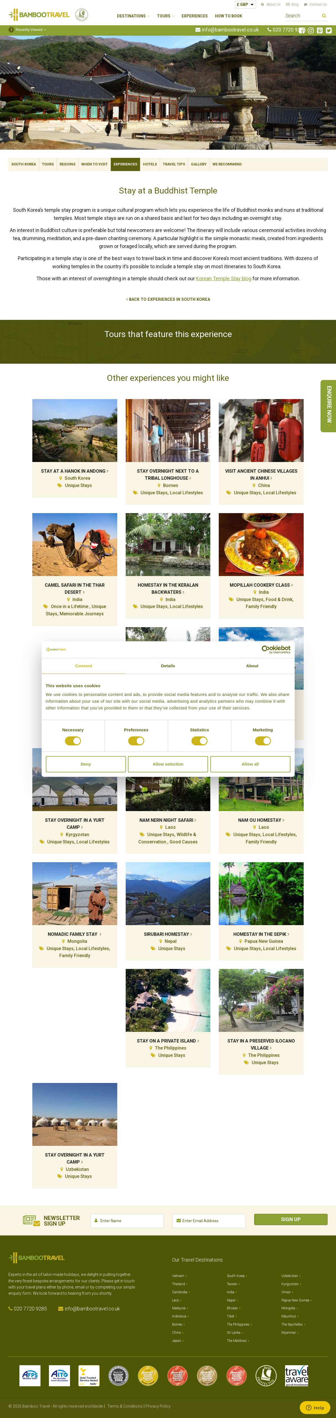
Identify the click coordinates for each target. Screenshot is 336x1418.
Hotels (150, 164)
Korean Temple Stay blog (223, 278)
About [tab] (252, 665)
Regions (67, 164)
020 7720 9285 (289, 29)
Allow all (250, 764)
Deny (86, 764)
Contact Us (318, 4)
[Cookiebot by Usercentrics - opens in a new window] (265, 649)
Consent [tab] (83, 665)
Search (324, 16)
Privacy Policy (158, 1406)
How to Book (228, 16)
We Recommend (227, 164)
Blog (295, 4)
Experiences (195, 16)
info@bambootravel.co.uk (230, 29)
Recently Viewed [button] (25, 30)
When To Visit (94, 164)
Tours (48, 164)
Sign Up (291, 1219)
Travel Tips (174, 164)
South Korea (23, 164)
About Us (274, 4)
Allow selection (168, 764)
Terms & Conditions (125, 1406)
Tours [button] (163, 16)
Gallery (199, 164)
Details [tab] (168, 665)
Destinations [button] (131, 16)
